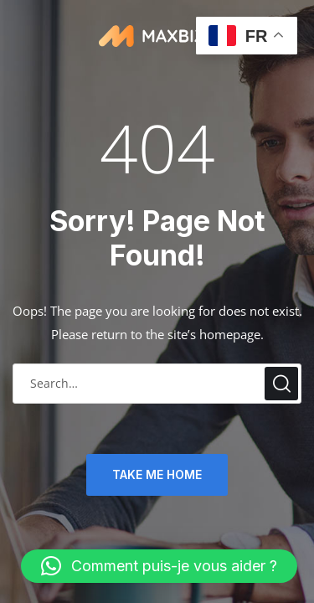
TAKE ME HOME (157, 474)
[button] (159, 566)
